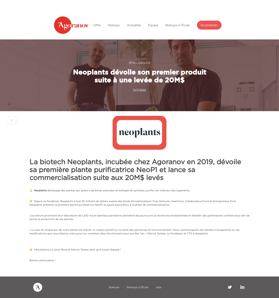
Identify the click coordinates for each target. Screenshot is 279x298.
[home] (72, 25)
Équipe (153, 25)
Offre (97, 25)
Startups (114, 25)
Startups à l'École (177, 25)
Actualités (134, 25)
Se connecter (209, 25)
